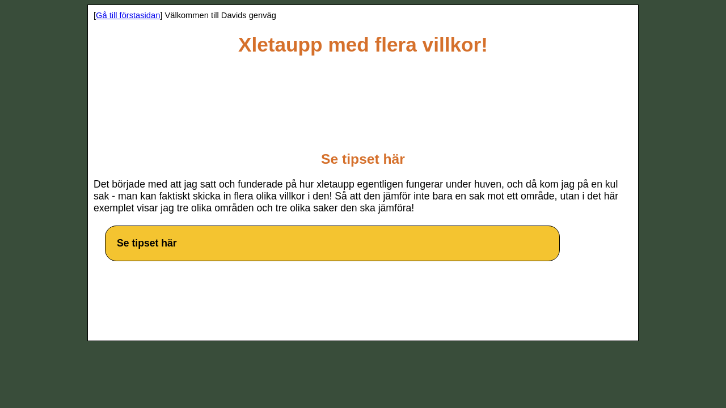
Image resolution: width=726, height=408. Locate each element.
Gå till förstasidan (128, 15)
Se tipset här (147, 243)
